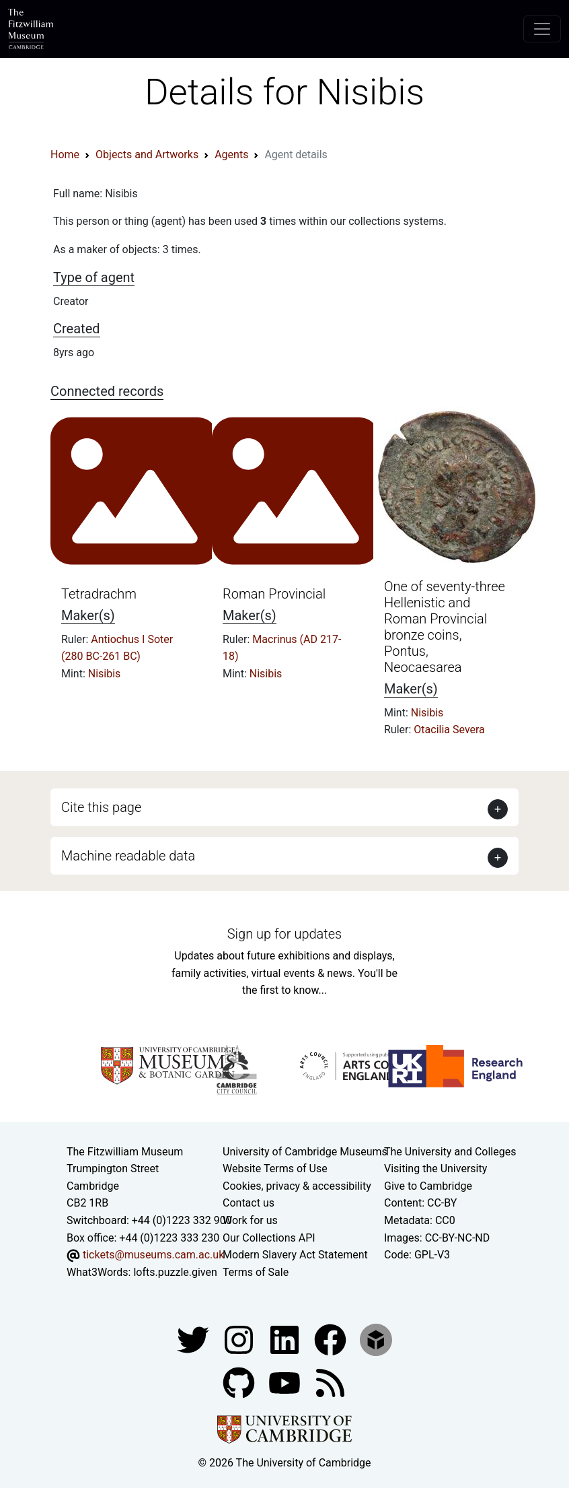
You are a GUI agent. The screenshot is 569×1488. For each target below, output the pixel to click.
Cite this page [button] (101, 807)
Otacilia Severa (449, 729)
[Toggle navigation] (542, 28)
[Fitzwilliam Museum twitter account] (194, 1339)
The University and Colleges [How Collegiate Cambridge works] (450, 1151)
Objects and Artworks (147, 154)
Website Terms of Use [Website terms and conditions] (275, 1168)
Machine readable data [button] (128, 856)
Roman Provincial (274, 594)
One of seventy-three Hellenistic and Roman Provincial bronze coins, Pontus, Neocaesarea (444, 626)
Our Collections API (269, 1237)
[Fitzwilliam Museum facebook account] (286, 1339)
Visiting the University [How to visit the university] (435, 1168)
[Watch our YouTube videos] (286, 1382)
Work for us (250, 1220)
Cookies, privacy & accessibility (297, 1186)
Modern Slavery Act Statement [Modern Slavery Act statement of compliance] (295, 1254)
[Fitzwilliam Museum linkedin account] (331, 1339)
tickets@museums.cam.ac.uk (153, 1254)
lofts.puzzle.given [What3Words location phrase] (175, 1272)
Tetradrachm (99, 594)
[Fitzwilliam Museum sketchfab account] (375, 1339)
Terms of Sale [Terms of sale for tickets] (256, 1272)
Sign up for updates (284, 934)
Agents (231, 154)
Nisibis (104, 673)
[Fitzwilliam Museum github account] (240, 1382)
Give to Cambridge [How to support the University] (428, 1186)
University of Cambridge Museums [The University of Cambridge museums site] (305, 1151)
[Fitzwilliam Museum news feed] (330, 1382)
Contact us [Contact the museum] (248, 1202)
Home (64, 154)
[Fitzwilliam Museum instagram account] (240, 1339)
